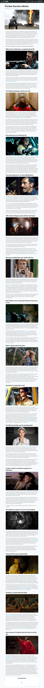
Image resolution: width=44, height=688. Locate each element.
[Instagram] (30, 1)
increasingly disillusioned (29, 421)
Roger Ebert (26, 370)
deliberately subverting (28, 661)
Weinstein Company (35, 68)
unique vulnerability (17, 582)
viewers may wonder (9, 615)
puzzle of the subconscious (26, 587)
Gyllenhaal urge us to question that (24, 589)
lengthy (18, 115)
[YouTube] (27, 1)
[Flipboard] (32, 1)
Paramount (37, 28)
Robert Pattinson (34, 540)
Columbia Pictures (35, 404)
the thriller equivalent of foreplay (23, 332)
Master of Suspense (21, 324)
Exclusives (6, 4)
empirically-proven (9, 657)
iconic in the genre (15, 113)
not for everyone (12, 659)
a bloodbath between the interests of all (18, 628)
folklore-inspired (29, 446)
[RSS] (35, 1)
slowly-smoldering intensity (11, 81)
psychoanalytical (9, 536)
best (28, 494)
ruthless (31, 200)
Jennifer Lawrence (31, 375)
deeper (9, 673)
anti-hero (15, 408)
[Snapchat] (33, 1)
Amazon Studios (36, 653)
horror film (19, 199)
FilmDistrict (36, 154)
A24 (37, 444)
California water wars (28, 498)
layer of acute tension (26, 381)
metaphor (28, 252)
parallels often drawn (32, 416)
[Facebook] (25, 1)
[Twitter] (29, 1)
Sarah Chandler (8, 8)
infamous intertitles (14, 123)
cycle (18, 252)
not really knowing (29, 131)
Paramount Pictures (35, 489)
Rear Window (26, 331)
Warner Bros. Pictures (35, 110)
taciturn (15, 156)
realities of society (29, 85)
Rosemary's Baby (11, 286)
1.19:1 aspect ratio (34, 539)
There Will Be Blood (9, 198)
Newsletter (39, 1)
